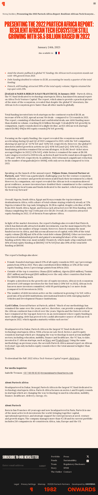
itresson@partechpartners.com (57, 372)
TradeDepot (62, 340)
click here (74, 358)
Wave (48, 340)
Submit (42, 466)
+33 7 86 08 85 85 (31, 372)
